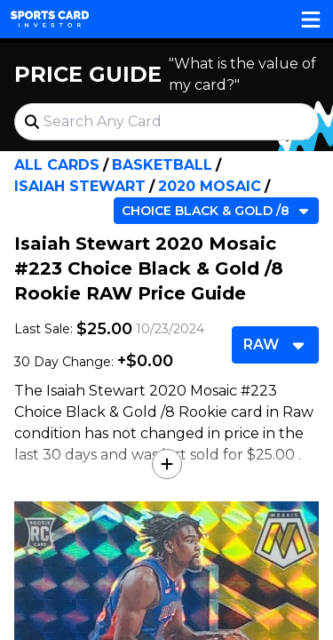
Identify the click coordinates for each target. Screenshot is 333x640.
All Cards (56, 164)
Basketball (162, 164)
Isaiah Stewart (80, 186)
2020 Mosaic (209, 186)
